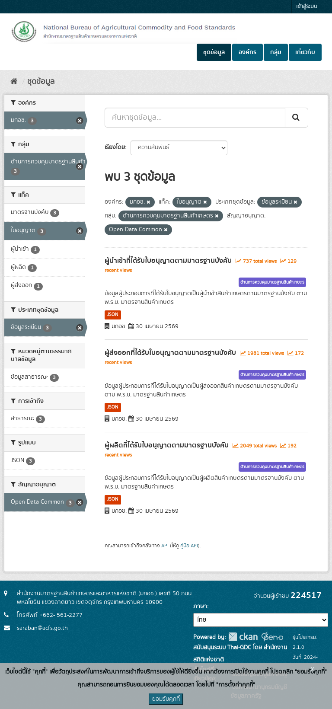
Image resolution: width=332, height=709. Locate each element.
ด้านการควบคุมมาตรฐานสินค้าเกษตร (272, 282)
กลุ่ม (275, 52)
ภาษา (200, 606)
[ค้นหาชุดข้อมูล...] (195, 118)
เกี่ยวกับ (305, 52)
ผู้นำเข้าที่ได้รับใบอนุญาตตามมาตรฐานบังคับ (168, 260)
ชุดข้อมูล (214, 52)
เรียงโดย (115, 147)
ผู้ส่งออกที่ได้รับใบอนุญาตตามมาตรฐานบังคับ (170, 352)
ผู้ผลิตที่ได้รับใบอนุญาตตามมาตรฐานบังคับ (167, 445)
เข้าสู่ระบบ (306, 7)
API (165, 545)
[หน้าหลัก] (14, 81)
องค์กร (247, 52)
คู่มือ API (189, 545)
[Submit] (296, 118)
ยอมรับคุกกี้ (166, 699)
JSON (112, 314)
